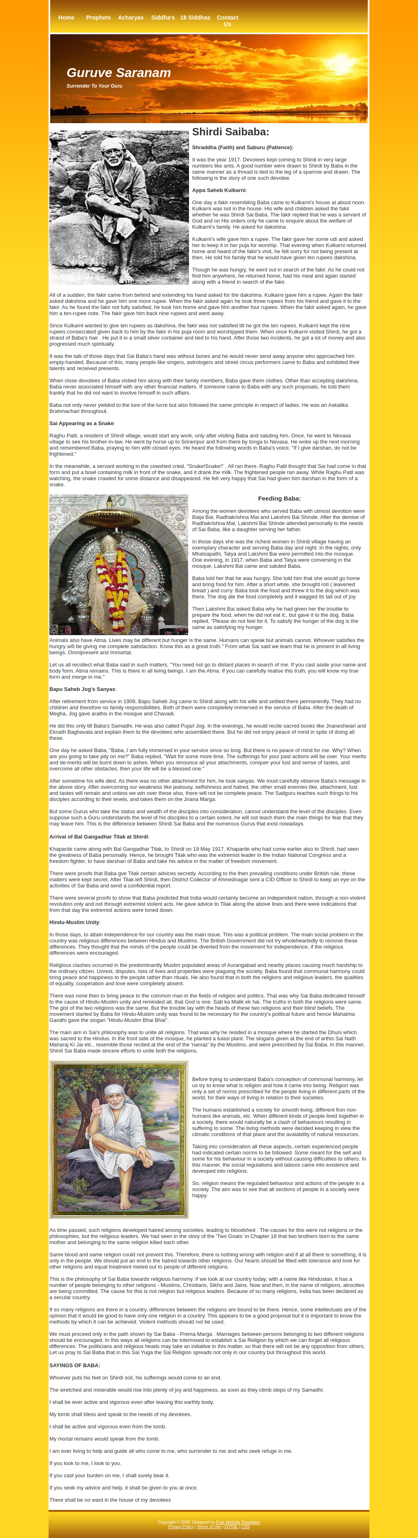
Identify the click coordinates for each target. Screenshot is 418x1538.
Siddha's (163, 17)
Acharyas (131, 17)
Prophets (98, 17)
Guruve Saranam (119, 72)
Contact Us (227, 20)
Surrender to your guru (94, 86)
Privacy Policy (180, 1527)
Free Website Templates (238, 1522)
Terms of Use (209, 1527)
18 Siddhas (195, 17)
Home (66, 17)
